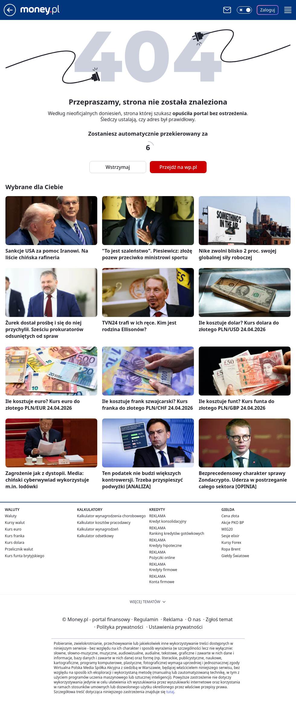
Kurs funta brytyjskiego (24, 555)
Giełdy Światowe (235, 555)
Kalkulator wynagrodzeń (97, 529)
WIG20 (227, 529)
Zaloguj (267, 10)
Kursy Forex (231, 542)
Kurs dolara (14, 542)
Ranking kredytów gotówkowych (176, 533)
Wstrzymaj (118, 167)
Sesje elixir (230, 535)
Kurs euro (13, 529)
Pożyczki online (162, 557)
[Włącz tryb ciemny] (244, 10)
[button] (288, 10)
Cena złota (230, 515)
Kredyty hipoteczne (165, 545)
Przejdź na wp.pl (178, 167)
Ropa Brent (230, 549)
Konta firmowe (161, 581)
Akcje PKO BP (232, 522)
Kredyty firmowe (163, 569)
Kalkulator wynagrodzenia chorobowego (111, 515)
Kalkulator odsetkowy (95, 535)
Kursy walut (15, 522)
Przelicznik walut (19, 549)
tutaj (170, 691)
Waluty (11, 515)
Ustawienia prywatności (174, 627)
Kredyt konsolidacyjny (167, 521)
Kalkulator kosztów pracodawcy (103, 522)
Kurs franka (14, 535)
